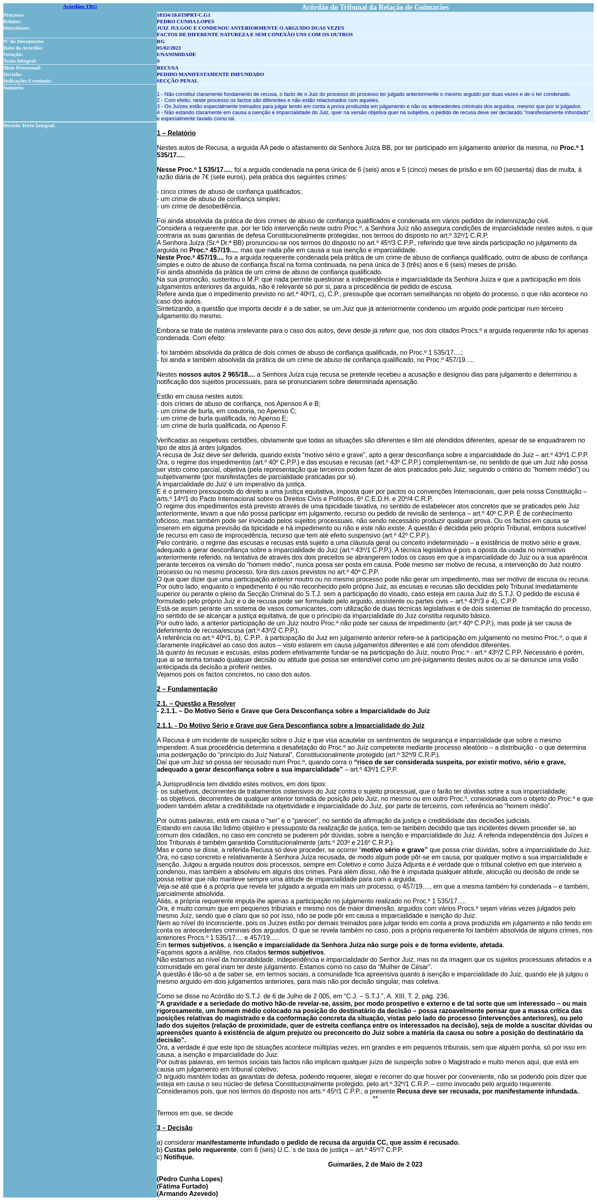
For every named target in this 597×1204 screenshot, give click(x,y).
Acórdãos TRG (80, 6)
